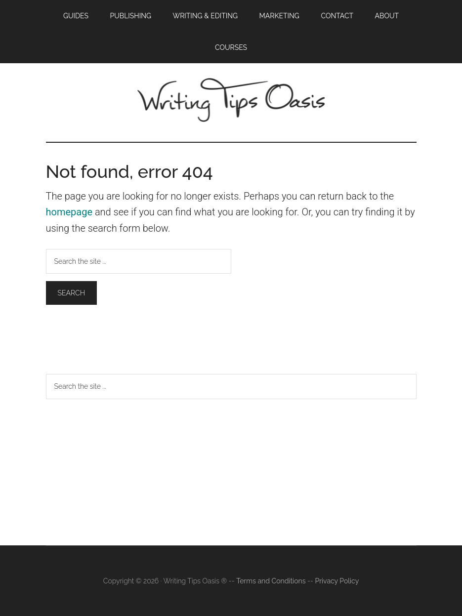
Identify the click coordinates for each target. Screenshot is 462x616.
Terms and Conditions (270, 581)
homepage (69, 212)
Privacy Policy (337, 581)
